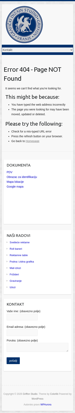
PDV (9, 172)
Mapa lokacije (15, 181)
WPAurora (45, 404)
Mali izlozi (15, 268)
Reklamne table (19, 255)
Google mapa (15, 186)
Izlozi (13, 287)
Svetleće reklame (20, 242)
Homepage (32, 141)
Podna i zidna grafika (22, 261)
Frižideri (14, 274)
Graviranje (16, 280)
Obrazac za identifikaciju (22, 177)
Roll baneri (16, 248)
